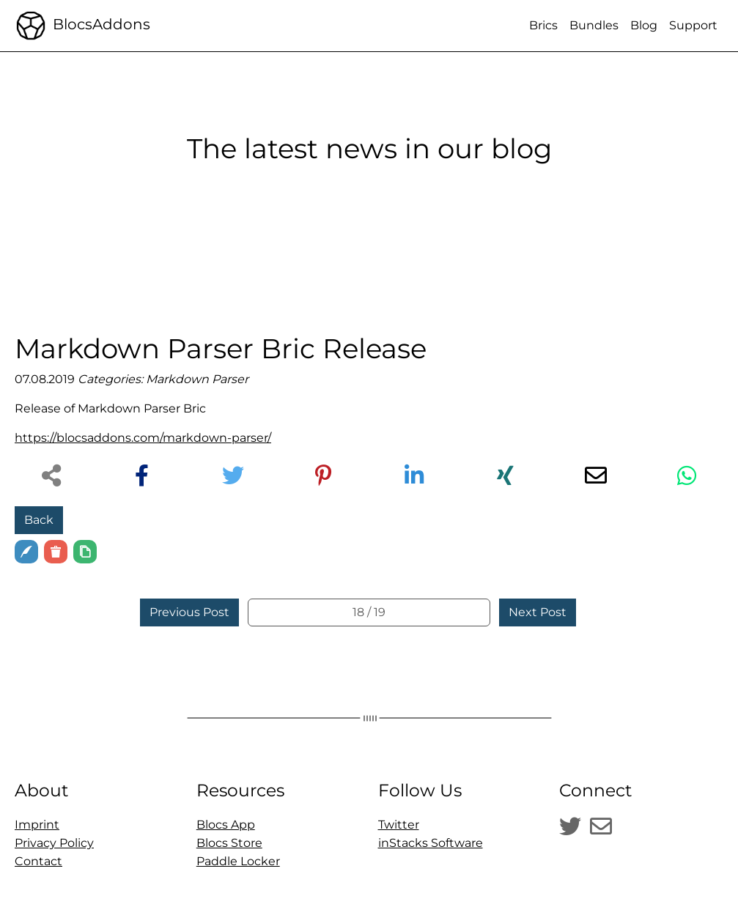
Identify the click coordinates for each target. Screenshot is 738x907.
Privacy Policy (54, 843)
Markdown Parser (197, 379)
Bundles (594, 25)
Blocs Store (229, 843)
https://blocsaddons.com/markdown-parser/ (143, 438)
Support (693, 25)
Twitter (398, 825)
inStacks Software (430, 843)
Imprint (37, 825)
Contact (38, 861)
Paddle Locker (238, 861)
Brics (543, 25)
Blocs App (225, 825)
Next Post (538, 612)
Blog (643, 25)
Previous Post (189, 612)
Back (38, 520)
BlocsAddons (82, 26)
